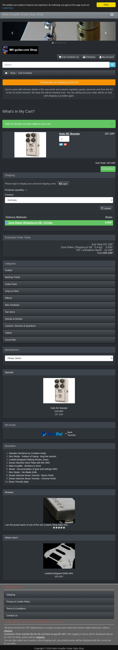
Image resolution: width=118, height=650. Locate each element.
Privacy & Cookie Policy (18, 601)
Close (106, 4)
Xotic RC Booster (59, 408)
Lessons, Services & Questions (20, 326)
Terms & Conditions (16, 608)
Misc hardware (12, 305)
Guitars (8, 270)
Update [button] (106, 208)
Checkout (89, 57)
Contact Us (11, 615)
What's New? (11, 537)
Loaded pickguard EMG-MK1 (59, 573)
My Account (106, 57)
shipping (8, 631)
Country (9, 194)
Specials (9, 372)
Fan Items (10, 312)
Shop (13, 73)
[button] (10, 31)
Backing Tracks (12, 277)
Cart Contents (25, 73)
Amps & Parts (12, 291)
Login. (63, 184)
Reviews (9, 492)
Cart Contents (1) (69, 57)
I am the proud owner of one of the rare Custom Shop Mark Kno (36, 525)
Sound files (10, 340)
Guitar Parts (11, 284)
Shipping (10, 594)
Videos (8, 333)
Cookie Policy (8, 8)
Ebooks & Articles (13, 319)
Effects (8, 298)
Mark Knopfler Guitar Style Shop (23, 14)
